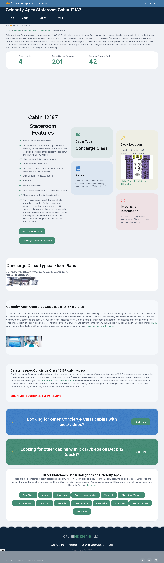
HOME (8, 30)
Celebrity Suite (81, 503)
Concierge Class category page (37, 240)
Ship (11, 17)
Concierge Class (45, 30)
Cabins (43, 17)
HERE (154, 323)
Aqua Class (44, 503)
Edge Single (28, 495)
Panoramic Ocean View (85, 495)
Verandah (108, 495)
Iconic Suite (82, 511)
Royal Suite (101, 503)
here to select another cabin (100, 326)
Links (41, 3)
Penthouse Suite (140, 503)
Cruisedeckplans (21, 3)
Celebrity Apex (29, 30)
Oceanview (62, 495)
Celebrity (17, 30)
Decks (25, 17)
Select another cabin (32, 231)
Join (111, 545)
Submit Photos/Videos (93, 545)
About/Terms (57, 545)
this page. (91, 485)
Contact (73, 545)
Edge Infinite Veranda (131, 495)
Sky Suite (62, 503)
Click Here (140, 422)
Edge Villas (120, 503)
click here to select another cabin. (57, 380)
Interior (45, 495)
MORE (60, 17)
